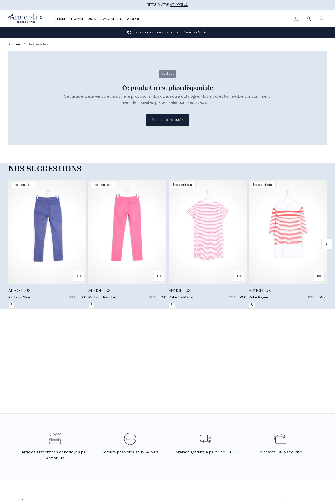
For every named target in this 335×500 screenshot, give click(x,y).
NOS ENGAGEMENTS (105, 19)
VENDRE (133, 19)
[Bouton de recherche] (309, 18)
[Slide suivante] (326, 244)
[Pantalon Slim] (47, 244)
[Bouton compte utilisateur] (296, 18)
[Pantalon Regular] (127, 244)
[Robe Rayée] (288, 244)
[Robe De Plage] (208, 244)
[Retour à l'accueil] (25, 18)
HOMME (77, 19)
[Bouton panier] (321, 18)
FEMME (61, 19)
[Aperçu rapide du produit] (79, 276)
